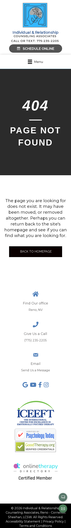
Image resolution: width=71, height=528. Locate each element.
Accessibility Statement (23, 521)
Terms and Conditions (35, 526)
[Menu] (35, 62)
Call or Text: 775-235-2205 (35, 41)
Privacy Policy (53, 521)
